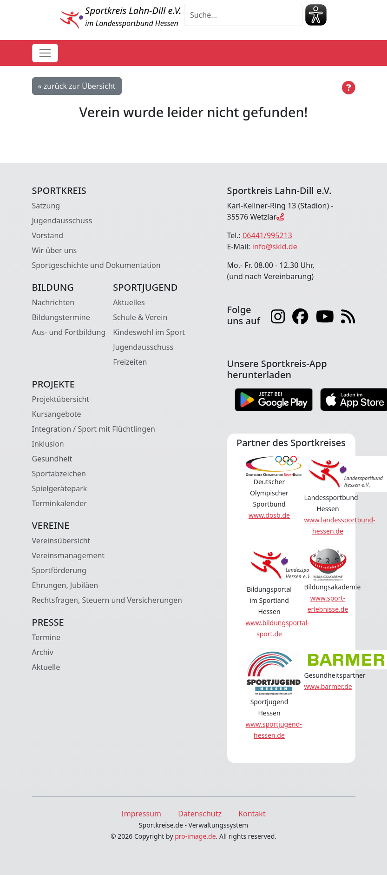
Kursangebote (56, 414)
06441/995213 (267, 235)
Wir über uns (54, 250)
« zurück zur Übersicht (77, 86)
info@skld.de (274, 246)
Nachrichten (53, 302)
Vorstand (48, 235)
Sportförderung (59, 570)
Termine (46, 637)
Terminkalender (59, 503)
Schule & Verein (140, 317)
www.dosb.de (269, 515)
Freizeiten (130, 362)
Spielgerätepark (59, 488)
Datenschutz (200, 813)
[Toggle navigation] (45, 53)
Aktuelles (128, 302)
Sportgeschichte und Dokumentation (96, 265)
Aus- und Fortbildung (69, 332)
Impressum (141, 813)
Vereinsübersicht (61, 540)
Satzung (46, 205)
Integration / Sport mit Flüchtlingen (93, 429)
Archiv (42, 652)
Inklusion (48, 444)
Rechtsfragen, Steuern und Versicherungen (107, 600)
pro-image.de (195, 836)
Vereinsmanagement (68, 555)
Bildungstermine (61, 317)
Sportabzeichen (59, 473)
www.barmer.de (328, 686)
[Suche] (243, 15)
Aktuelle (46, 667)
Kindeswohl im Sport (149, 332)
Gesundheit (52, 459)
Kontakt (252, 813)
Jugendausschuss (62, 220)
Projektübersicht (61, 399)
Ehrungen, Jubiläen (65, 585)
